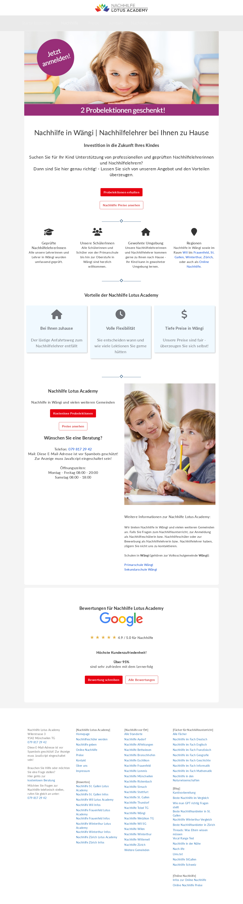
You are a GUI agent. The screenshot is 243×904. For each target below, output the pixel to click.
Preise (93, 23)
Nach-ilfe (178, 848)
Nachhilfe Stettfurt (136, 792)
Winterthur (194, 257)
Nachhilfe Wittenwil (137, 839)
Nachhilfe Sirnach (135, 786)
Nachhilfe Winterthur (138, 834)
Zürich (208, 257)
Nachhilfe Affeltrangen (138, 744)
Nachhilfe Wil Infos (88, 805)
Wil (185, 252)
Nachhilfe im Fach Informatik (191, 765)
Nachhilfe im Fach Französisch (192, 749)
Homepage (83, 734)
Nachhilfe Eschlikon (136, 760)
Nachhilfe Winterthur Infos (93, 831)
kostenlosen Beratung (41, 780)
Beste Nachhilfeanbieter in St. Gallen (192, 813)
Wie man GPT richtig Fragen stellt (190, 805)
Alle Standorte (133, 734)
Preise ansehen (73, 426)
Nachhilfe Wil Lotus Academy (95, 799)
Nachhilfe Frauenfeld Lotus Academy (93, 812)
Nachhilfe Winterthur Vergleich (192, 819)
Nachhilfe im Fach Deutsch (190, 739)
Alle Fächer (180, 734)
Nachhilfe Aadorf (135, 739)
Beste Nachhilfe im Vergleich (191, 797)
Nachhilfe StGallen (184, 859)
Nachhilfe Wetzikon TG (139, 818)
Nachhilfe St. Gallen (136, 797)
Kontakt (116, 23)
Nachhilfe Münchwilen (138, 776)
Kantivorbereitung (184, 792)
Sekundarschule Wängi (140, 569)
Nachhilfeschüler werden (92, 739)
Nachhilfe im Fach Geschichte (192, 760)
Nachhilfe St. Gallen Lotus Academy (92, 788)
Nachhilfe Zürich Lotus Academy (96, 837)
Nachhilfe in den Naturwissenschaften (186, 778)
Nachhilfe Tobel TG (136, 807)
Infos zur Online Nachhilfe (189, 880)
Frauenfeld (201, 252)
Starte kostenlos (36, 23)
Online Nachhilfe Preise (187, 885)
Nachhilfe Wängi (134, 813)
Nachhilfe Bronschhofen (139, 755)
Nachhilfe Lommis (135, 771)
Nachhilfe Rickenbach (138, 781)
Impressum (83, 771)
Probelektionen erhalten (121, 192)
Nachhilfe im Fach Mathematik (192, 771)
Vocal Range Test (183, 838)
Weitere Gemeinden (136, 850)
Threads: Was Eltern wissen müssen (190, 832)
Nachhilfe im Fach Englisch (190, 744)
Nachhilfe (69, 23)
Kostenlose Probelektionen (73, 413)
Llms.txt (178, 854)
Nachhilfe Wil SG (135, 823)
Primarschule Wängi (138, 564)
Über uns (82, 765)
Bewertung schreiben (103, 680)
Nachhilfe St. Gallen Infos (92, 794)
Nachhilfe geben (146, 23)
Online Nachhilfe (86, 749)
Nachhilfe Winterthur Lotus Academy (93, 825)
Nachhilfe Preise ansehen (121, 205)
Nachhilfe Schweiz (184, 864)
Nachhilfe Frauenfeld (137, 765)
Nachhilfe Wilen (134, 829)
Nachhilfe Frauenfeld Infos (93, 818)
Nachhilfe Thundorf (136, 802)
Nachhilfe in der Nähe (187, 843)
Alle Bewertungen (141, 680)
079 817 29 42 (80, 449)
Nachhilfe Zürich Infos (90, 842)
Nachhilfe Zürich (134, 844)
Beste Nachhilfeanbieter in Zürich (194, 824)
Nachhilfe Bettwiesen (137, 749)
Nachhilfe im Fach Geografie (191, 755)
